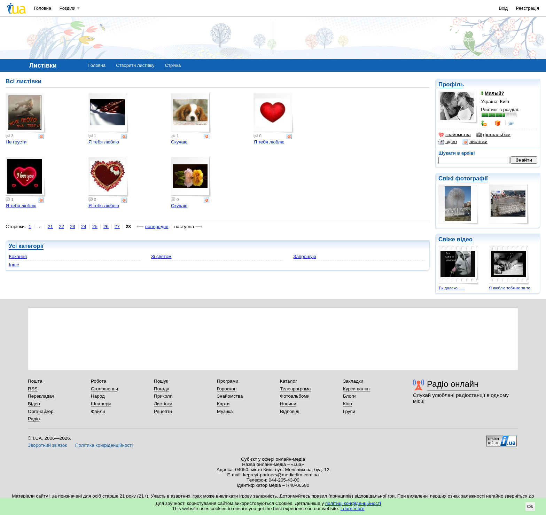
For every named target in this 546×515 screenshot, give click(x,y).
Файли (98, 411)
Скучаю (179, 142)
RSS (33, 388)
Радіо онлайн (453, 384)
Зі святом (161, 256)
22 (61, 226)
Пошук (161, 381)
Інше (14, 264)
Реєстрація (527, 8)
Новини (288, 403)
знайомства (454, 135)
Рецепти (163, 411)
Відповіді (289, 411)
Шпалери (101, 403)
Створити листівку (135, 65)
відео (447, 142)
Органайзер (40, 411)
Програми (227, 381)
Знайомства (230, 396)
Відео (34, 403)
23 (72, 226)
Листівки (163, 403)
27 (117, 226)
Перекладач (41, 396)
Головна (42, 8)
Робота (98, 381)
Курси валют (356, 388)
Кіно (347, 403)
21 (50, 226)
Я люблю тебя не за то (509, 288)
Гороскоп (226, 388)
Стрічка (173, 65)
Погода (161, 388)
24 (83, 226)
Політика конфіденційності (104, 445)
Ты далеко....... (451, 288)
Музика (225, 411)
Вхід (503, 8)
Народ (98, 396)
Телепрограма (295, 388)
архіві (468, 153)
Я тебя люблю (103, 142)
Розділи (68, 8)
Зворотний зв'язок (47, 445)
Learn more (353, 508)
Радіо (34, 418)
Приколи (163, 396)
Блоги (349, 396)
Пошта (35, 381)
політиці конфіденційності (353, 503)
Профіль (451, 84)
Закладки (353, 381)
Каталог (288, 381)
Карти (223, 403)
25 (95, 226)
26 (106, 226)
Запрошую (304, 256)
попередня (157, 226)
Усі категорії (26, 246)
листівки (475, 142)
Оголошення (104, 388)
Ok (530, 506)
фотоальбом (493, 135)
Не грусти (16, 142)
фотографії (471, 178)
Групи (349, 411)
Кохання (18, 256)
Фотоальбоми (295, 396)
